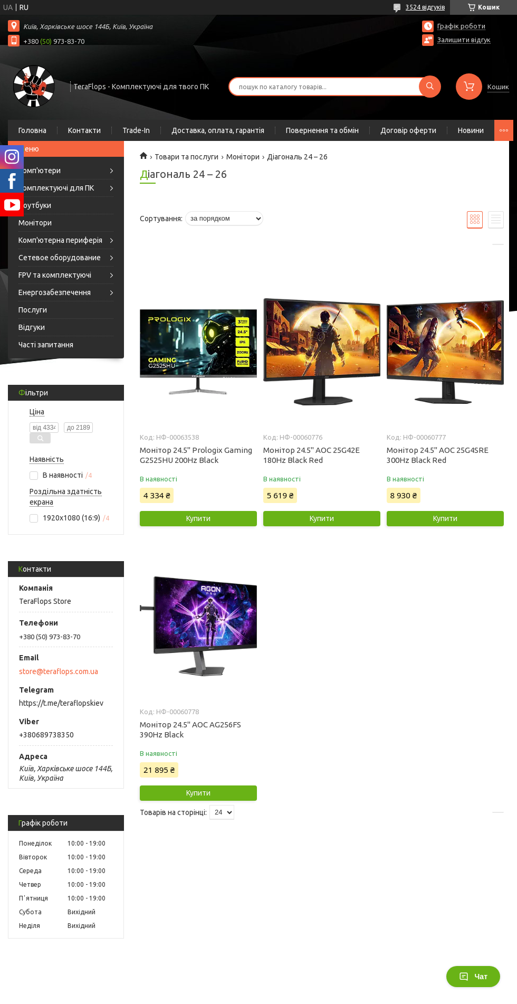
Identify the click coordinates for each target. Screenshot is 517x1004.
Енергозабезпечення (54, 292)
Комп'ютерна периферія (60, 240)
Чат (473, 976)
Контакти (84, 130)
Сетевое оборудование (59, 257)
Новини (471, 130)
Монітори (35, 223)
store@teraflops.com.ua (58, 671)
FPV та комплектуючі (54, 275)
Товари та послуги (186, 157)
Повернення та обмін (322, 130)
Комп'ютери (39, 170)
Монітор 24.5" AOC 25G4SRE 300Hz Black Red (438, 455)
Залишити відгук (464, 39)
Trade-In (136, 130)
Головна (32, 130)
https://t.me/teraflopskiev (61, 703)
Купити (198, 518)
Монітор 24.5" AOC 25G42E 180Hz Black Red (311, 455)
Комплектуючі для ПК (56, 188)
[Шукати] (430, 86)
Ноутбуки (34, 205)
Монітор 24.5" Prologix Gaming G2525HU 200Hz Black (196, 455)
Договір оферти (408, 130)
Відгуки (31, 327)
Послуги (32, 310)
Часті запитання (45, 344)
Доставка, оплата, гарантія (217, 130)
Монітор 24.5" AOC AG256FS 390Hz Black (190, 729)
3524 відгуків (425, 7)
